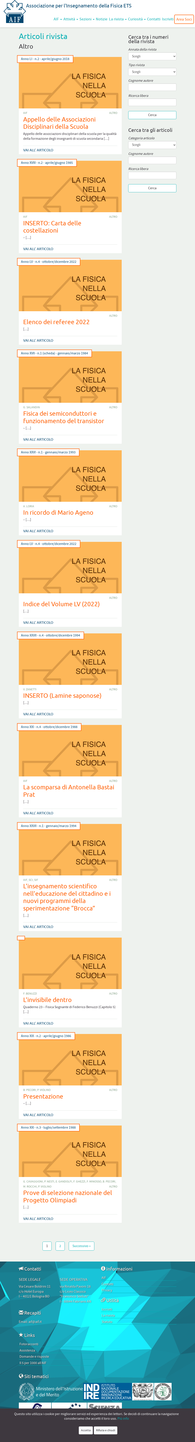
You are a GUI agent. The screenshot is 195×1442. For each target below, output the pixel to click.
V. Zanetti (30, 689)
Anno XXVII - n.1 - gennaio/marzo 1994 (48, 826)
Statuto (107, 1322)
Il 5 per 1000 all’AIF (32, 1363)
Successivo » (81, 1246)
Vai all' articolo (38, 150)
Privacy (107, 1290)
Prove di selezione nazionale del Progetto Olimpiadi (67, 1196)
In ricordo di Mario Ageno (58, 512)
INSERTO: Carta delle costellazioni (52, 226)
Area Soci (184, 19)
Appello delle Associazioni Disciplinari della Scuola (59, 123)
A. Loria (28, 506)
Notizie (101, 19)
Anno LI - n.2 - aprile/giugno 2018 (45, 59)
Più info (123, 1418)
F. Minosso (94, 1181)
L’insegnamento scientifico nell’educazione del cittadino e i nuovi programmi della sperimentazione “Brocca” (67, 897)
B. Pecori (29, 1090)
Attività (70, 19)
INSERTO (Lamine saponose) (62, 695)
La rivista (118, 19)
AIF (58, 19)
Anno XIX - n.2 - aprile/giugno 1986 (46, 1036)
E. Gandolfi (64, 1181)
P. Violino (44, 1090)
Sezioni (87, 19)
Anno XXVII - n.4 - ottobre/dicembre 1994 (50, 635)
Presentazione (43, 1096)
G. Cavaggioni (33, 1181)
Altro (113, 113)
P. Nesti (49, 1181)
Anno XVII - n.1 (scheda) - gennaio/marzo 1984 (54, 353)
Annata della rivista (142, 49)
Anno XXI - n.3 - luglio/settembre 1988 (48, 1127)
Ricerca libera (138, 95)
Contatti (153, 19)
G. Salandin (31, 407)
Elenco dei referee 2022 (56, 321)
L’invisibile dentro (47, 999)
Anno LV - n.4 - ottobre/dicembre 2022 (48, 261)
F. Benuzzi (30, 993)
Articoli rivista (43, 36)
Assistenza (27, 1350)
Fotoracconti (28, 1344)
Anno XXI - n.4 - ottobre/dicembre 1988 (49, 727)
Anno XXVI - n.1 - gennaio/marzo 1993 (48, 452)
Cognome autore (140, 80)
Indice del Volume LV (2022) (61, 604)
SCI (31, 880)
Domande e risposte (34, 1356)
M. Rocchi (30, 1186)
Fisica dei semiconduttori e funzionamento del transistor (63, 417)
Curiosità (137, 19)
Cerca (152, 115)
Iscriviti (168, 19)
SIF (36, 880)
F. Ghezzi (79, 1181)
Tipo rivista (136, 65)
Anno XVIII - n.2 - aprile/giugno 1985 (47, 162)
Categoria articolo (141, 138)
